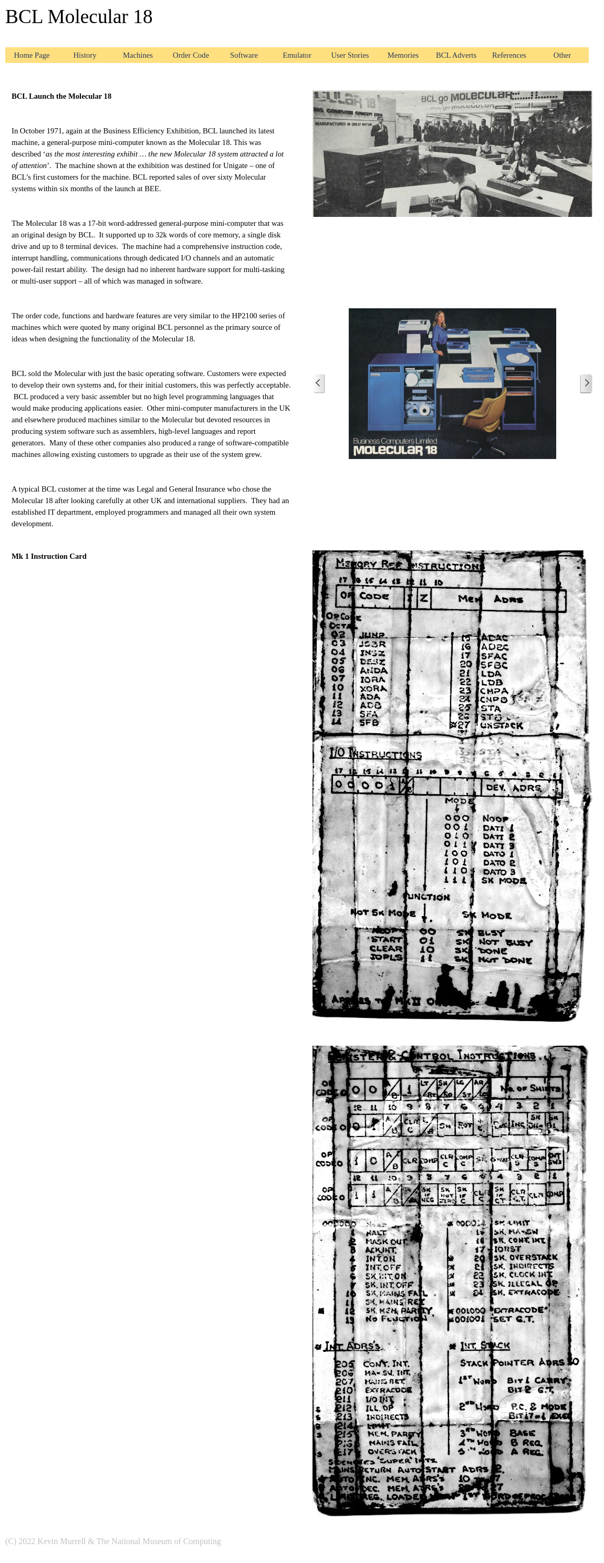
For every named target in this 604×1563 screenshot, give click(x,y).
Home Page (32, 55)
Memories (403, 55)
